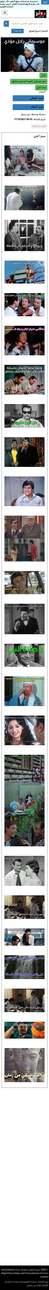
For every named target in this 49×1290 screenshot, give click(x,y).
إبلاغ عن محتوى (34, 1285)
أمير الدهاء (37, 107)
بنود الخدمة (43, 1282)
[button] (41, 87)
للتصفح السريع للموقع (38, 31)
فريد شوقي (36, 98)
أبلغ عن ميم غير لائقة (39, 126)
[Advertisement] (24, 1177)
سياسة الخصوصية (28, 1282)
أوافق (45, 2)
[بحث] (6, 24)
